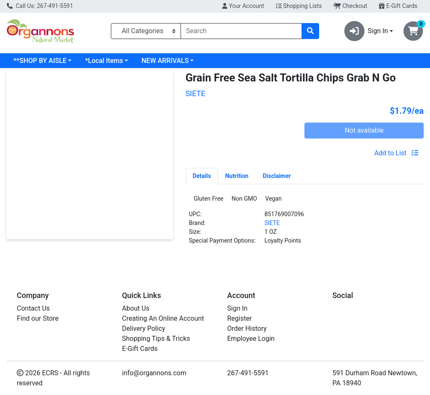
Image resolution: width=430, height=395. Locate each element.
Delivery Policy (143, 328)
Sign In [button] (366, 31)
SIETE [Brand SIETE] (272, 225)
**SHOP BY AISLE (39, 61)
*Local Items (104, 61)
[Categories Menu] (146, 31)
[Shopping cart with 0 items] (413, 31)
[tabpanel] (305, 224)
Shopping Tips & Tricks (156, 339)
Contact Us (33, 308)
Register (239, 318)
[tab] (202, 176)
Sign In (237, 308)
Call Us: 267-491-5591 (40, 6)
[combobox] (241, 31)
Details (202, 176)
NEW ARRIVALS (165, 61)
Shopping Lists (299, 6)
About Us (135, 308)
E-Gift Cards (398, 6)
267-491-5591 (248, 373)
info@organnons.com (154, 373)
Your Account (243, 6)
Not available (364, 130)
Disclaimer (277, 176)
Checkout (350, 6)
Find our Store (37, 318)
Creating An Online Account (163, 318)
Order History (247, 328)
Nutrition (236, 176)
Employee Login (251, 339)
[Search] (241, 31)
